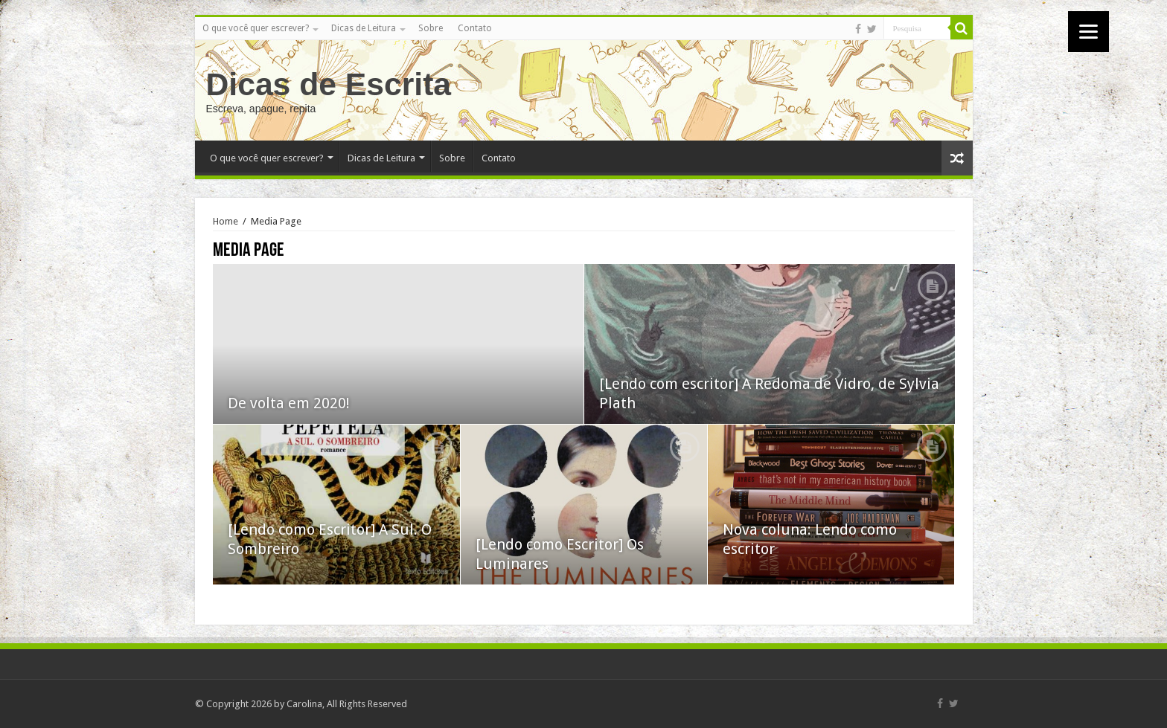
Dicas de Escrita (329, 84)
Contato (475, 28)
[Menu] (1088, 31)
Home (225, 221)
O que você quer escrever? (255, 28)
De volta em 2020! (289, 403)
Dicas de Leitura (363, 28)
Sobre (430, 28)
